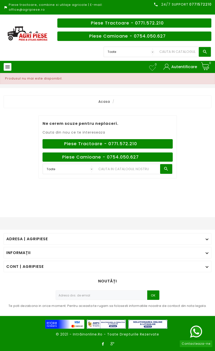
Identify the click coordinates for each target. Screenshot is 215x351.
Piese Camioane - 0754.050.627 (127, 36)
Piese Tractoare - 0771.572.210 (127, 23)
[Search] (178, 52)
